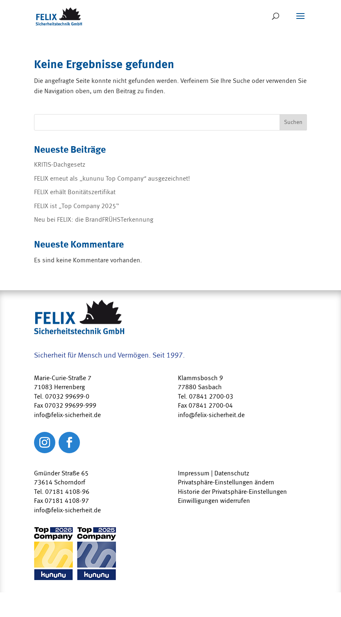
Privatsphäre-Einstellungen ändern (226, 482)
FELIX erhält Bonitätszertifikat (75, 192)
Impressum (193, 473)
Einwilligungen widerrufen (214, 501)
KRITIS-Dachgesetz (59, 164)
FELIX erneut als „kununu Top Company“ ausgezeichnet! (112, 178)
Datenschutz (231, 473)
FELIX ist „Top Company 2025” (76, 206)
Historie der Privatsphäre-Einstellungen (232, 492)
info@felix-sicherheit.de (67, 510)
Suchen (293, 122)
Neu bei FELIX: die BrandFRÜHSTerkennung (93, 219)
